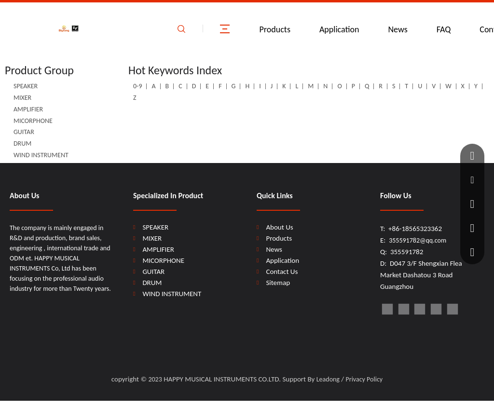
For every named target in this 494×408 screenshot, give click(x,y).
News (397, 29)
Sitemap (278, 282)
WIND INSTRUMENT (41, 155)
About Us (279, 227)
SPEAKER (26, 86)
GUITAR (24, 132)
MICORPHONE (33, 121)
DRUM (22, 143)
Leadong (328, 379)
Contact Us (282, 271)
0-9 (137, 86)
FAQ (444, 29)
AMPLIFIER (28, 109)
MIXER (22, 98)
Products (275, 29)
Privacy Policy (364, 379)
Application (339, 29)
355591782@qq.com (417, 240)
